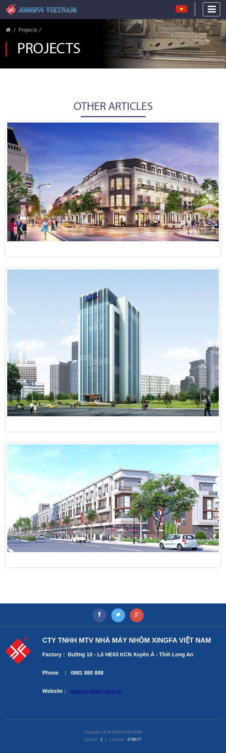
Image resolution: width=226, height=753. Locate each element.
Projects (28, 30)
